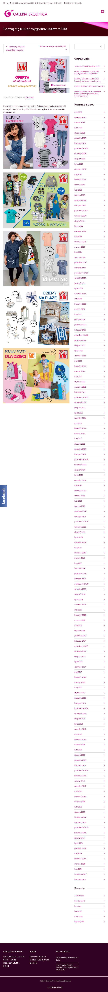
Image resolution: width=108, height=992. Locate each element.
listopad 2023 (80, 267)
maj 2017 (78, 672)
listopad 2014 (80, 822)
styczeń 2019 (79, 568)
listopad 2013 (80, 879)
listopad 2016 (80, 703)
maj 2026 (78, 112)
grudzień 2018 (80, 573)
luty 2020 (78, 501)
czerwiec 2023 (80, 293)
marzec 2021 (79, 433)
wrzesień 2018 (80, 589)
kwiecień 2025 (80, 179)
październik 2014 (81, 827)
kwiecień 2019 (80, 553)
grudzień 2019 (80, 511)
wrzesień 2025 (80, 153)
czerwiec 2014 (80, 848)
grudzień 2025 (80, 138)
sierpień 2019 (79, 532)
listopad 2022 (80, 330)
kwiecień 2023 (80, 304)
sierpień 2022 (79, 345)
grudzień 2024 (80, 200)
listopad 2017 (80, 641)
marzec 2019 (79, 558)
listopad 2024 (80, 205)
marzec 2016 (79, 744)
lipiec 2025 (78, 164)
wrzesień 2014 (80, 833)
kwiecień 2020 (80, 490)
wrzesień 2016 (80, 713)
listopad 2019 (80, 516)
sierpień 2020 (79, 470)
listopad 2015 (80, 765)
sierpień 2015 (79, 781)
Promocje (29, 97)
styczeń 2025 (79, 195)
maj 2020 (78, 485)
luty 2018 (78, 625)
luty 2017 (78, 687)
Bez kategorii (79, 901)
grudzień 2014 (80, 817)
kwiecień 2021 (80, 428)
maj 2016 (78, 734)
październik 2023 (81, 273)
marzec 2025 (79, 185)
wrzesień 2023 (80, 278)
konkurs (77, 906)
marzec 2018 (79, 620)
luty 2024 (78, 252)
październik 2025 (81, 148)
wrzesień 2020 (80, 464)
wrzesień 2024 (80, 216)
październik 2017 (81, 646)
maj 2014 (78, 853)
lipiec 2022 (78, 350)
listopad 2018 (80, 579)
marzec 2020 (79, 496)
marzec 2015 (79, 801)
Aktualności (79, 895)
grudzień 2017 (80, 636)
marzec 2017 (79, 682)
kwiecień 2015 (80, 796)
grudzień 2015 (80, 760)
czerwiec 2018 (80, 604)
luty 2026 (78, 128)
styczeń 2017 (79, 693)
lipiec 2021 (78, 413)
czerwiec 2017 (80, 667)
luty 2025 (78, 190)
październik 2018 (81, 584)
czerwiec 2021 (80, 418)
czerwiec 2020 (80, 480)
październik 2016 (81, 708)
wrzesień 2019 (80, 527)
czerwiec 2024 (80, 231)
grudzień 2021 (80, 387)
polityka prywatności (55, 987)
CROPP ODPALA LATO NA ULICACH (88, 86)
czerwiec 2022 (80, 356)
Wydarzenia (79, 921)
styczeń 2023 (79, 319)
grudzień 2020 (80, 449)
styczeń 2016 (79, 755)
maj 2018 (78, 610)
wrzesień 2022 (80, 340)
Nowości (77, 911)
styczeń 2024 (79, 257)
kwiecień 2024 (80, 242)
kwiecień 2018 (80, 615)
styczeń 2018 (79, 630)
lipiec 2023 (78, 288)
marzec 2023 (79, 309)
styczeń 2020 (79, 506)
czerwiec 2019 (80, 542)
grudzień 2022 (80, 325)
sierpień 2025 (79, 159)
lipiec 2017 (78, 661)
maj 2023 (78, 299)
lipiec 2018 (78, 599)
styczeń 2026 (79, 133)
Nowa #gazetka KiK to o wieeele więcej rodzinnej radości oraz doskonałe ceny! (87, 93)
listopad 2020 (80, 454)
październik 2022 (81, 335)
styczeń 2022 (79, 382)
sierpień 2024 (79, 221)
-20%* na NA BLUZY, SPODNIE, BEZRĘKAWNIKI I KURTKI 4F (86, 72)
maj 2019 (78, 547)
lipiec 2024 (78, 226)
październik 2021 (81, 397)
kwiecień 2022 (80, 366)
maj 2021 (78, 423)
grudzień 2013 (80, 874)
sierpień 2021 (79, 407)
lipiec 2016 (78, 724)
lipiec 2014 (78, 843)
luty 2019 (78, 563)
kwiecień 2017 (80, 677)
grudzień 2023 (80, 262)
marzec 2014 (79, 864)
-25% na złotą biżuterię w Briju (87, 66)
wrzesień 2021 (80, 402)
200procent (67, 981)
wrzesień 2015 (80, 776)
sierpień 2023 (79, 283)
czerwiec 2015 (80, 786)
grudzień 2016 (80, 698)
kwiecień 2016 (80, 739)
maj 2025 (78, 174)
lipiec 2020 (78, 475)
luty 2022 (78, 376)
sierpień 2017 (79, 656)
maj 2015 (78, 791)
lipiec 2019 (78, 537)
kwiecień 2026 (80, 117)
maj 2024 (78, 236)
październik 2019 (81, 522)
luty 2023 (78, 314)
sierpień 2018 (79, 594)
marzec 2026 (79, 122)
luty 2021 (78, 439)
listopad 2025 (80, 143)
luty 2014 (78, 869)
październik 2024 (81, 210)
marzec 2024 (79, 247)
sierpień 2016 (79, 719)
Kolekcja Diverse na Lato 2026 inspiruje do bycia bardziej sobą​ (87, 80)
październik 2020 (81, 459)
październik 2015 (81, 770)
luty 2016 (78, 750)
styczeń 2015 (79, 812)
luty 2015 (78, 807)
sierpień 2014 (79, 838)
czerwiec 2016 (80, 729)
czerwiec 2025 (80, 169)
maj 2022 (78, 361)
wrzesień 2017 (80, 651)
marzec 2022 (79, 371)
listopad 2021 (80, 392)
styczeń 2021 (79, 444)
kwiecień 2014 (80, 858)
